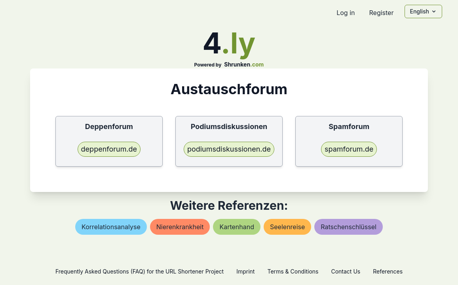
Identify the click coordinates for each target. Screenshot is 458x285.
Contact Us (345, 271)
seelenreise (287, 227)
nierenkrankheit (180, 227)
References (388, 271)
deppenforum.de (109, 149)
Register (381, 13)
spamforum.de (349, 149)
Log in (345, 13)
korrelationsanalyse (111, 227)
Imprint (245, 271)
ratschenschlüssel (348, 227)
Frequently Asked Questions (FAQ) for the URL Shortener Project (139, 271)
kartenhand (236, 227)
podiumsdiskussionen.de (229, 149)
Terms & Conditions (292, 271)
